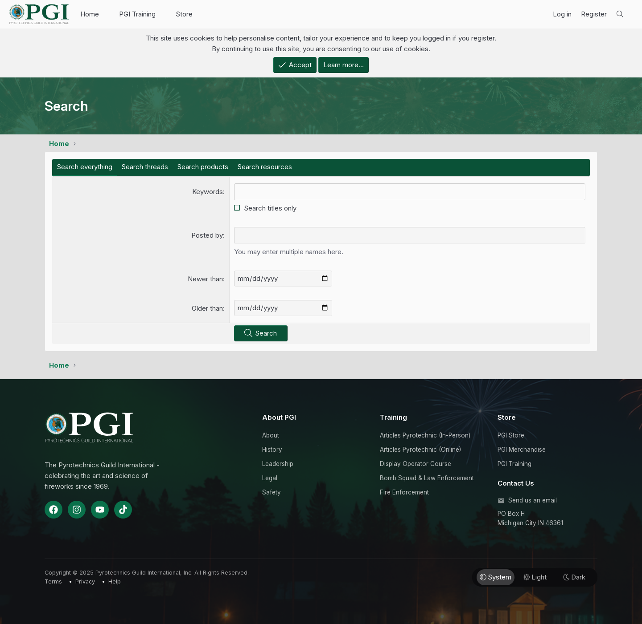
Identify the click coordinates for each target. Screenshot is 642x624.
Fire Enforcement (404, 492)
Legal (269, 478)
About (270, 435)
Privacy (85, 581)
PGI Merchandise (522, 449)
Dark (574, 577)
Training (393, 417)
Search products (202, 166)
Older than (207, 308)
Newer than (205, 279)
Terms (53, 581)
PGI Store (511, 435)
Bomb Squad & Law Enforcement (427, 478)
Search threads (144, 166)
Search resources (264, 166)
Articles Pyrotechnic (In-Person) (425, 435)
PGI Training (137, 14)
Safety (271, 492)
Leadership (277, 463)
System (495, 577)
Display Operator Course (415, 463)
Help (114, 581)
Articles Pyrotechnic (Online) (420, 449)
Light (535, 577)
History (272, 449)
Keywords (207, 191)
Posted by (207, 235)
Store (184, 14)
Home (89, 14)
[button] (106, 14)
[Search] (620, 14)
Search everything (84, 166)
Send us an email (532, 500)
